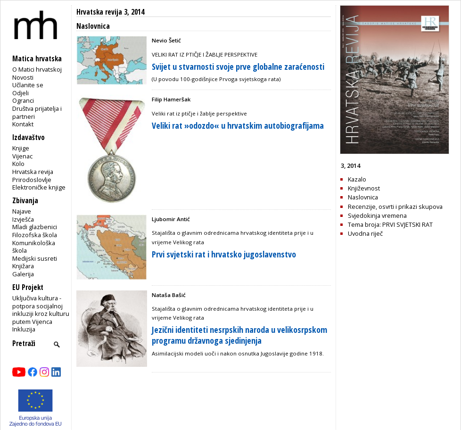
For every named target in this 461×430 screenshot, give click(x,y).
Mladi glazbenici (34, 227)
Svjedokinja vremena (377, 215)
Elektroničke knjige (39, 187)
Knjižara (23, 266)
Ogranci (23, 100)
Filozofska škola (34, 235)
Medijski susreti (34, 258)
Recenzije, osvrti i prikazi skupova (395, 206)
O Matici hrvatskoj (37, 69)
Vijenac (22, 156)
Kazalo (357, 179)
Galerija (23, 274)
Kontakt (22, 124)
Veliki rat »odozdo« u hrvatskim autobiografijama (238, 125)
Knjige (20, 148)
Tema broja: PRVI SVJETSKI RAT (390, 224)
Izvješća (23, 219)
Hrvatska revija (32, 171)
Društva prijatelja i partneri (37, 112)
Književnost (364, 188)
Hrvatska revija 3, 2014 (110, 12)
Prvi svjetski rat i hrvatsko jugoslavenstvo (224, 254)
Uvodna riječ (365, 233)
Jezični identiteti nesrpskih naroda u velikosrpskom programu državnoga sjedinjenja (239, 335)
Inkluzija (23, 329)
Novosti (22, 77)
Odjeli (20, 93)
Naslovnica (363, 197)
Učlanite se (27, 85)
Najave (21, 211)
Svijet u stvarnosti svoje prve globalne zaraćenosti (238, 66)
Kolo (18, 163)
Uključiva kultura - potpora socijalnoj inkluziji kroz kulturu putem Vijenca (40, 310)
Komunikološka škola (33, 247)
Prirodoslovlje (31, 179)
